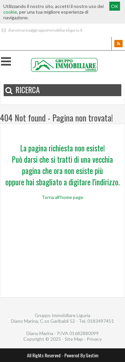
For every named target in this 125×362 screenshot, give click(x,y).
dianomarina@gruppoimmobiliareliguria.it (41, 30)
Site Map (74, 339)
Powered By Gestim (81, 355)
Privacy (94, 339)
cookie (10, 12)
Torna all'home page (62, 197)
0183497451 (100, 321)
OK (114, 6)
